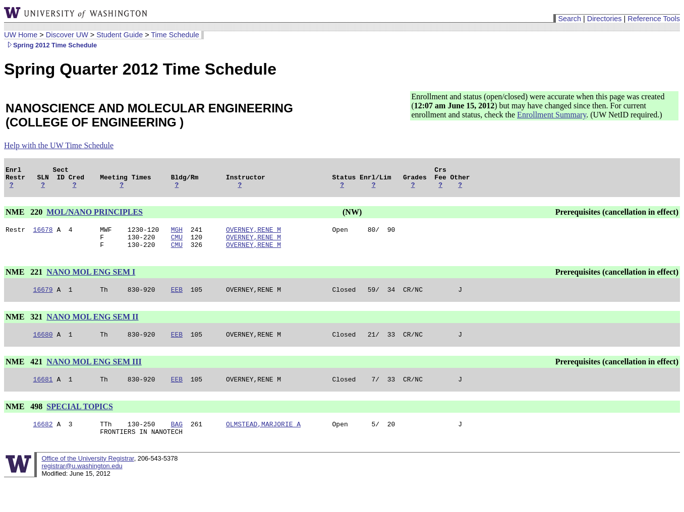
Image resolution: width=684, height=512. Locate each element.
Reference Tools (654, 19)
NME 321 (25, 327)
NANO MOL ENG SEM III (93, 373)
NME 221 (25, 281)
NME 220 (25, 216)
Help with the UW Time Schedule (58, 145)
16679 (43, 299)
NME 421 (25, 373)
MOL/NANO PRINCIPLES (94, 216)
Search (569, 19)
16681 (43, 392)
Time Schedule (175, 35)
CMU (177, 244)
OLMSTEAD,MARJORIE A (263, 438)
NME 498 (25, 420)
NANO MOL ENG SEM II (92, 327)
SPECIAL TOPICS (79, 420)
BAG (177, 438)
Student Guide (119, 35)
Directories (604, 19)
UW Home (20, 35)
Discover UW (67, 35)
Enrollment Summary (551, 114)
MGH (177, 235)
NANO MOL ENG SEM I (90, 281)
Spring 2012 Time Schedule (50, 45)
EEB (177, 299)
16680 (43, 346)
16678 (43, 235)
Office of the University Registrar (87, 475)
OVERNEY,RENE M (253, 235)
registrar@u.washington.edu (81, 482)
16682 (43, 438)
